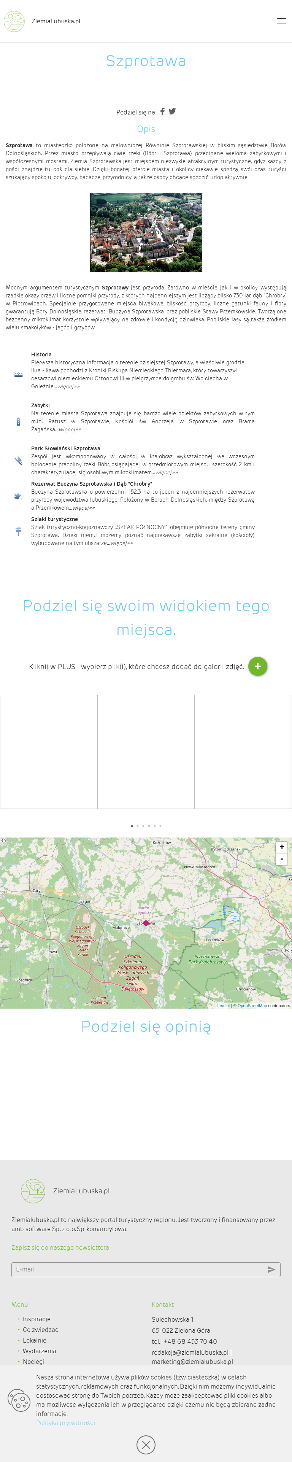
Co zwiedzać (41, 1330)
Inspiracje (37, 1319)
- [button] (281, 859)
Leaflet (223, 1005)
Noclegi (33, 1362)
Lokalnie (34, 1340)
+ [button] (281, 847)
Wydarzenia (39, 1351)
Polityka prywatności (65, 1423)
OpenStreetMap (252, 1005)
